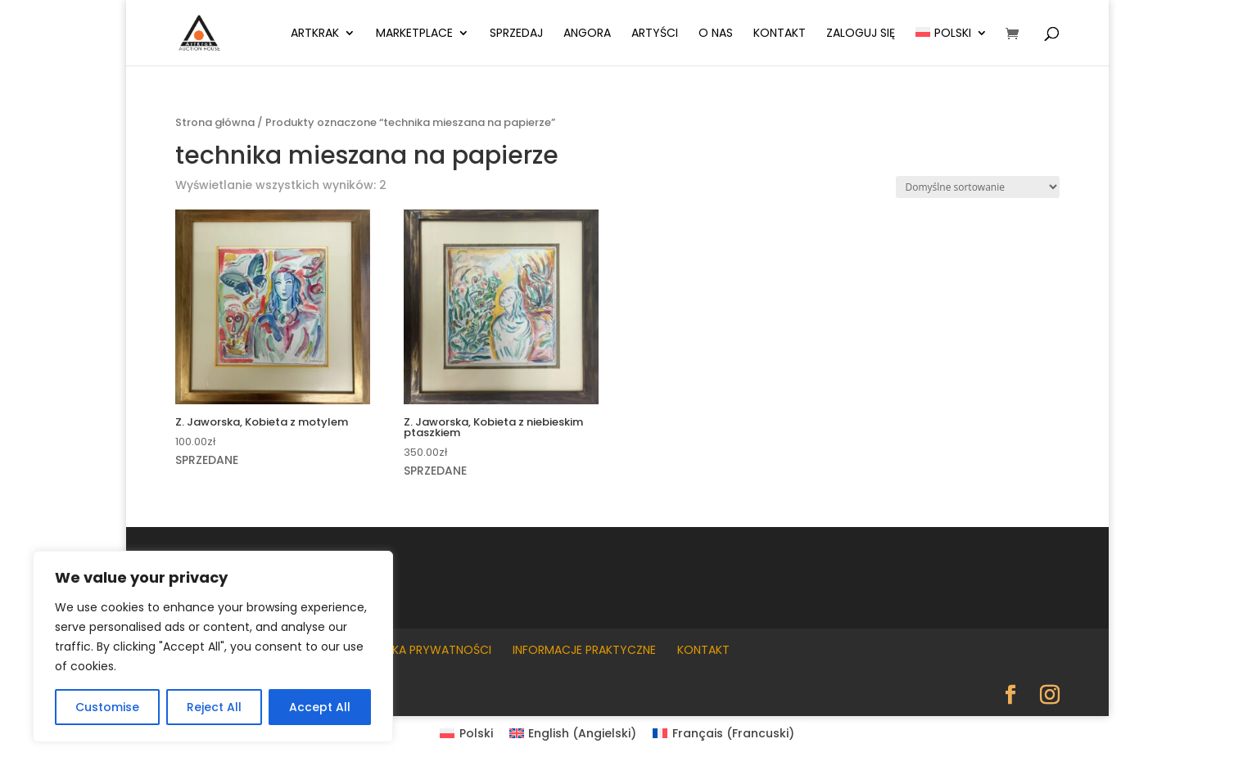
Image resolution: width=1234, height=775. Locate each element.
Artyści (654, 34)
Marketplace (414, 34)
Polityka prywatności (422, 650)
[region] (213, 646)
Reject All (214, 707)
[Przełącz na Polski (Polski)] (466, 733)
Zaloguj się (860, 34)
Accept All (319, 707)
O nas (715, 34)
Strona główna (215, 122)
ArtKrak (315, 34)
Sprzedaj (516, 34)
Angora (587, 34)
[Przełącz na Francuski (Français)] (723, 733)
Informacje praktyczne (584, 650)
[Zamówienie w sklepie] (978, 187)
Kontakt (779, 34)
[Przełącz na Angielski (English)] (573, 733)
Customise (107, 707)
